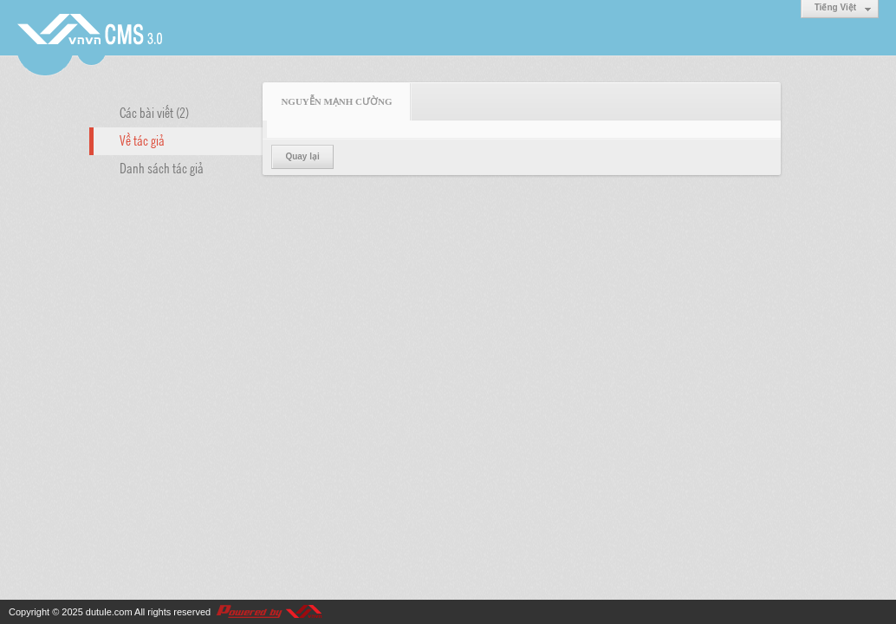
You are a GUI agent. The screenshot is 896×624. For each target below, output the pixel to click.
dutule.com (109, 612)
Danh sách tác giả (162, 167)
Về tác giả (142, 139)
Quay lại (302, 156)
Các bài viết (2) (154, 111)
